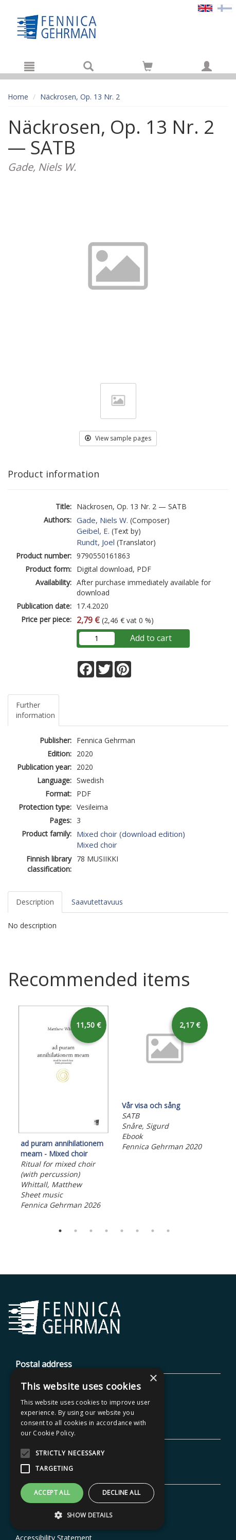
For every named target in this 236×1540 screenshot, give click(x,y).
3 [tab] (91, 1231)
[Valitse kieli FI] (224, 7)
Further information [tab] (35, 710)
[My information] (206, 66)
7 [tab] (153, 1231)
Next (223, 1111)
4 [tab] (106, 1231)
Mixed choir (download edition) (131, 834)
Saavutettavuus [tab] (97, 902)
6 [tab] (137, 1231)
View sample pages (118, 438)
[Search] (88, 66)
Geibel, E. (93, 531)
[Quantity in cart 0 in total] (147, 68)
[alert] (87, 1449)
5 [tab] (122, 1231)
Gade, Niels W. (102, 520)
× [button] (153, 1379)
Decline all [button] (121, 1492)
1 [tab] (60, 1231)
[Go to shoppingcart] (147, 66)
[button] (87, 1514)
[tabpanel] (63, 1108)
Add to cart (151, 638)
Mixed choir (97, 844)
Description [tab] (35, 902)
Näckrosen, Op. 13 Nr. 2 (80, 97)
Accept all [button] (52, 1492)
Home (18, 97)
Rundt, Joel (96, 542)
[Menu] (29, 66)
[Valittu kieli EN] (205, 7)
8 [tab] (168, 1231)
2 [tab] (75, 1231)
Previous (5, 1111)
